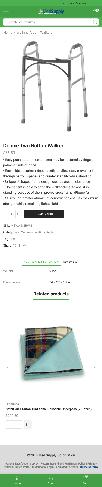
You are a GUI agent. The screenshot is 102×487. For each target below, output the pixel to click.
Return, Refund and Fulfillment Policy (63, 463)
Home (7, 32)
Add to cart (45, 214)
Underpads (12, 404)
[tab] (41, 262)
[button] (28, 424)
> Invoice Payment (75, 3)
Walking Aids (26, 32)
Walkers (46, 32)
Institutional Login (43, 467)
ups (12, 239)
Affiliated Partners (67, 467)
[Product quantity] (11, 214)
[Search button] (95, 22)
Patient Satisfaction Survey (22, 463)
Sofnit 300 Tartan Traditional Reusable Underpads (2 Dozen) (49, 409)
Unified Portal (21, 467)
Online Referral (89, 467)
